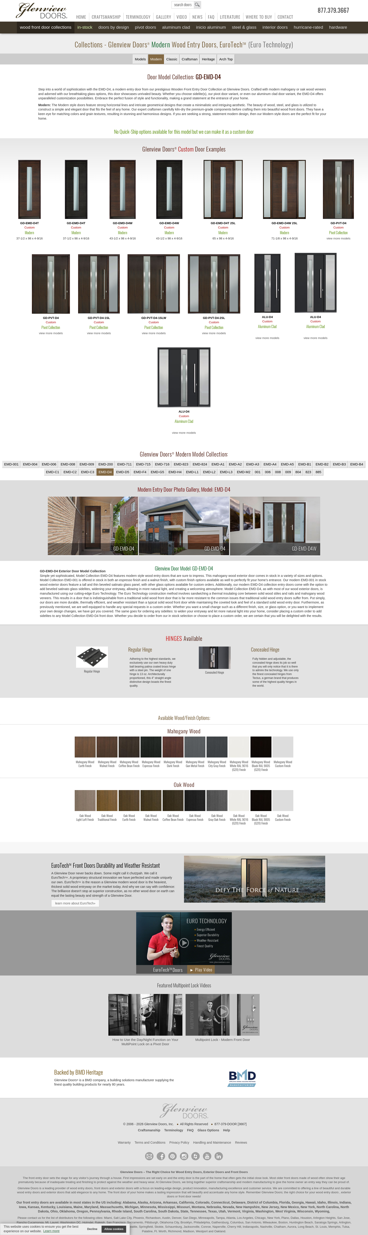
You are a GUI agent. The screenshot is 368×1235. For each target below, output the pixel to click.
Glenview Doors (131, 1172)
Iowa (22, 1207)
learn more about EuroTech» (75, 903)
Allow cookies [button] (113, 1229)
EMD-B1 (304, 464)
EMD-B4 (356, 464)
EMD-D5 (122, 472)
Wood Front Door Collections (46, 27)
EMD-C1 (52, 472)
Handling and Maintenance (212, 1142)
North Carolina (328, 1207)
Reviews (241, 1142)
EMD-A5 (287, 464)
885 (318, 472)
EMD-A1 (218, 464)
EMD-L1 (192, 472)
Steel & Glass (244, 27)
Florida (284, 1202)
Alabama (129, 1202)
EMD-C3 (87, 472)
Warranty (124, 1142)
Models (140, 59)
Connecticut (220, 1202)
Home (81, 17)
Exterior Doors (213, 1172)
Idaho (321, 1202)
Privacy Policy (179, 1142)
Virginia (248, 1211)
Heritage (208, 59)
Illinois (333, 1202)
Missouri (183, 1207)
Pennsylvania (100, 1211)
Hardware (338, 27)
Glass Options (208, 1130)
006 (268, 472)
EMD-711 (124, 464)
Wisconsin (305, 1211)
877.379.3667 (333, 10)
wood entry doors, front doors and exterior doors (101, 1188)
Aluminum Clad (176, 27)
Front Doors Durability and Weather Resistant (105, 865)
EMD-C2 (70, 472)
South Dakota (168, 1211)
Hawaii (310, 1202)
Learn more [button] (51, 1231)
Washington (265, 1211)
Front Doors (239, 1172)
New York (308, 1207)
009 (288, 472)
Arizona (155, 1202)
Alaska (143, 1202)
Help (226, 1130)
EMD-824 (200, 464)
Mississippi (166, 1207)
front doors (291, 1178)
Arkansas (170, 1202)
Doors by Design (113, 27)
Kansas (33, 1207)
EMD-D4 (105, 472)
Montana (198, 1207)
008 (278, 472)
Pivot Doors (145, 27)
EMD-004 (30, 464)
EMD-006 (49, 464)
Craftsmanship (106, 17)
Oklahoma (67, 1211)
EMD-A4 (269, 464)
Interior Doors (275, 27)
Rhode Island (122, 1211)
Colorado (202, 1202)
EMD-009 (86, 464)
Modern (156, 59)
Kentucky (48, 1207)
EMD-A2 (235, 464)
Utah (222, 1211)
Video (181, 17)
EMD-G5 (157, 472)
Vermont (233, 1211)
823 (308, 472)
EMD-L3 (226, 472)
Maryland (91, 1207)
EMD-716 (162, 464)
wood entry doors (29, 1192)
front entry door (39, 1178)
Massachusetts (111, 1207)
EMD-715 (143, 464)
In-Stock (84, 27)
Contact (285, 17)
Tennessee (198, 1211)
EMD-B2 (322, 464)
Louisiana (64, 1207)
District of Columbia (262, 1202)
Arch (226, 59)
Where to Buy (259, 17)
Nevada (228, 1207)
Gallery (163, 17)
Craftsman (189, 59)
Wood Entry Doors (189, 1172)
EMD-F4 (140, 472)
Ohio (54, 1211)
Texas (212, 1211)
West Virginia (285, 1211)
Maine (78, 1207)
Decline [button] (92, 1229)
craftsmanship (226, 1182)
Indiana (345, 1202)
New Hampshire (248, 1207)
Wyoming (322, 1211)
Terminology (138, 17)
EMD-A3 (252, 464)
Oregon (82, 1211)
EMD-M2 (243, 472)
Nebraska (214, 1207)
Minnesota (148, 1207)
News (197, 17)
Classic (171, 59)
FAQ (211, 17)
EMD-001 (11, 464)
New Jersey (270, 1207)
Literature (230, 17)
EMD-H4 (175, 472)
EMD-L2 (209, 472)
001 (258, 472)
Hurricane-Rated (308, 27)
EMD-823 (181, 464)
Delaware (238, 1202)
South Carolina (145, 1211)
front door (120, 1192)
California (186, 1202)
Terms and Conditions (150, 1142)
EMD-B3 (339, 464)
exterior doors (55, 1192)
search (186, 5)
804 (298, 472)
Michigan (132, 1207)
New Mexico (290, 1207)
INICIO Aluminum (211, 27)
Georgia (298, 1202)
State (184, 1211)
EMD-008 (68, 464)
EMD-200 (105, 464)
